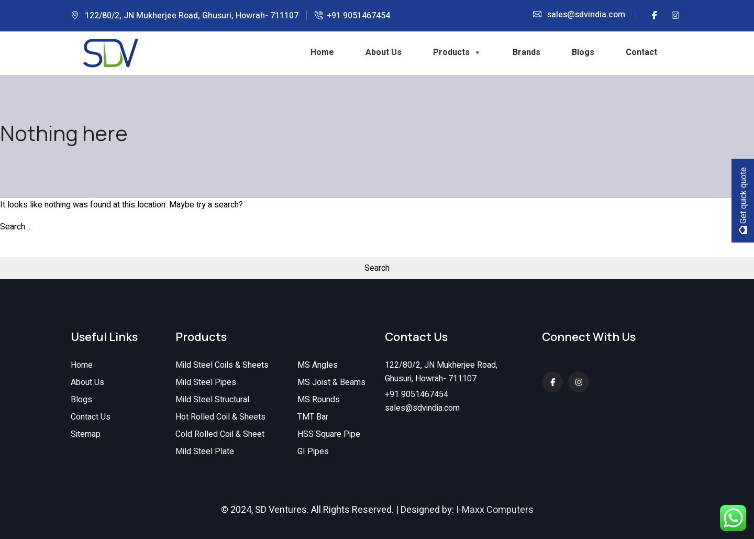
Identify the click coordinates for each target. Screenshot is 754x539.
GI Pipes (313, 451)
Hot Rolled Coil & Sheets (220, 417)
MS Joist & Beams (331, 382)
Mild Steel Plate (204, 451)
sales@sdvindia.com (586, 14)
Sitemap (86, 434)
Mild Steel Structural (212, 399)
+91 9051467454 (358, 15)
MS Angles (317, 365)
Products (457, 52)
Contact (641, 52)
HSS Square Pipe (328, 434)
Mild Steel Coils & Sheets (222, 365)
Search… (15, 227)
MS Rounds (318, 399)
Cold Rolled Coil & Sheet (219, 434)
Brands (526, 52)
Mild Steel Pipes (205, 382)
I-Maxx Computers (495, 510)
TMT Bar (312, 417)
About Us (383, 52)
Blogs (583, 52)
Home (322, 52)
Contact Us (90, 417)
